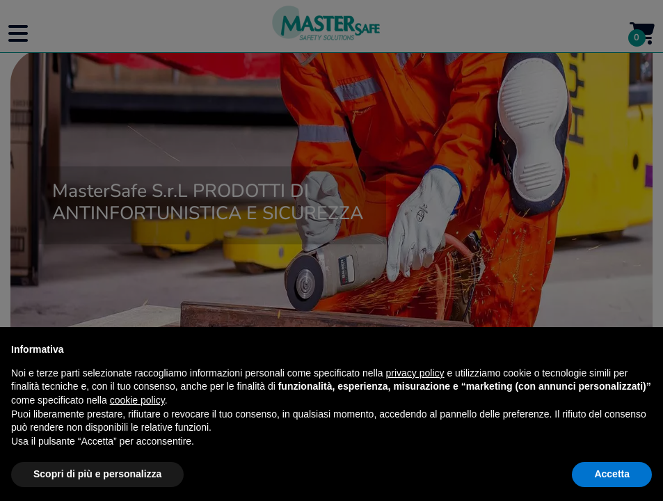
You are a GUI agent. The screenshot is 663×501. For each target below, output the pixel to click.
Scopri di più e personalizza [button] (97, 473)
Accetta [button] (612, 473)
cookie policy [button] (137, 400)
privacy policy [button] (415, 373)
